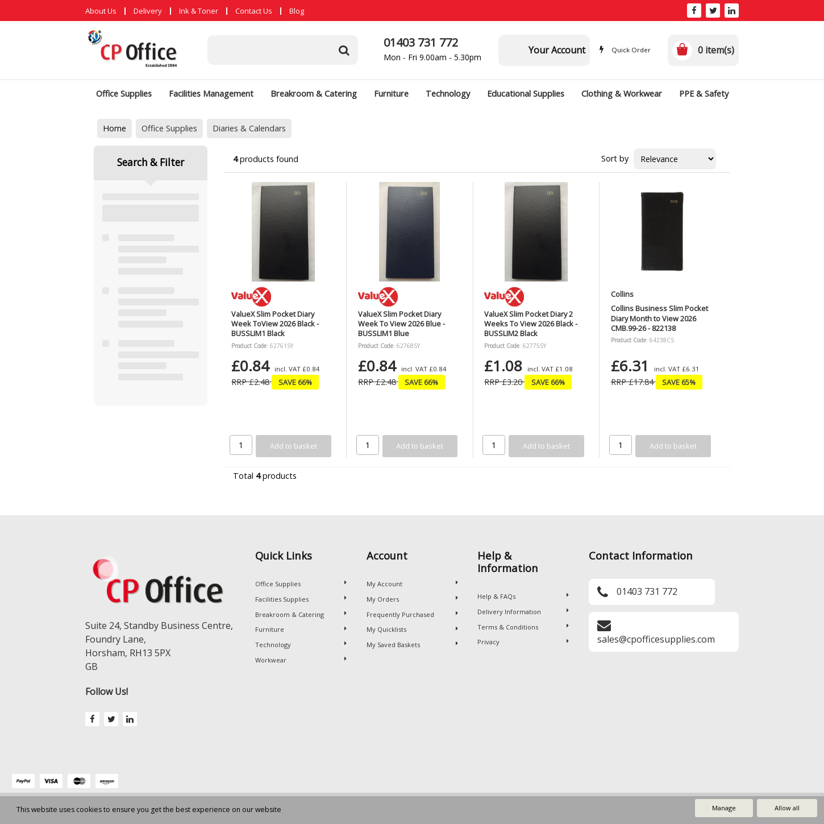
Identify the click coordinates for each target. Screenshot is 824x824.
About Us (100, 11)
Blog (296, 11)
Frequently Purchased (412, 614)
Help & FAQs (523, 596)
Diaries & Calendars (249, 128)
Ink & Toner (198, 11)
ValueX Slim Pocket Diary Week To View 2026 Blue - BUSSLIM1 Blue (401, 324)
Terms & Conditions (523, 627)
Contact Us (253, 11)
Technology (448, 93)
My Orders (412, 599)
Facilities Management (211, 93)
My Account (412, 583)
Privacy (523, 641)
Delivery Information (523, 611)
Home (114, 128)
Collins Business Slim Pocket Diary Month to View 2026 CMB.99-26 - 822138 (659, 318)
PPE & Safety (704, 93)
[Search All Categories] (282, 50)
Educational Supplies (525, 93)
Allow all (787, 808)
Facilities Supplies (301, 599)
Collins (622, 294)
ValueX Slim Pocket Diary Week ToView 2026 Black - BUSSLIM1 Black (275, 324)
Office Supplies (124, 93)
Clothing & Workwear (621, 93)
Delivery (148, 11)
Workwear (301, 660)
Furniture (391, 93)
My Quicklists (412, 629)
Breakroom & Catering (313, 93)
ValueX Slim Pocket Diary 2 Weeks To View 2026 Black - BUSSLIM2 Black (530, 324)
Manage (724, 808)
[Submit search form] (344, 50)
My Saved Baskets (412, 644)
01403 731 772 (421, 42)
